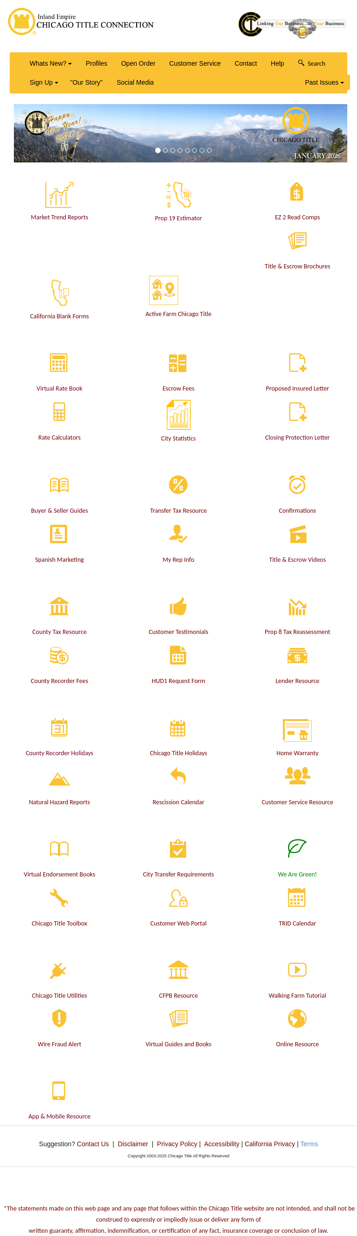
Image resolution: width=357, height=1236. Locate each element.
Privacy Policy (177, 1144)
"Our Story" (86, 82)
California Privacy (269, 1144)
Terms (309, 1144)
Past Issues (324, 82)
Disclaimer (133, 1144)
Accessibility (221, 1144)
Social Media (135, 82)
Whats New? (51, 63)
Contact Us (93, 1144)
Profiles (96, 63)
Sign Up (44, 82)
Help (277, 63)
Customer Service (195, 63)
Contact (246, 63)
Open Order (138, 63)
